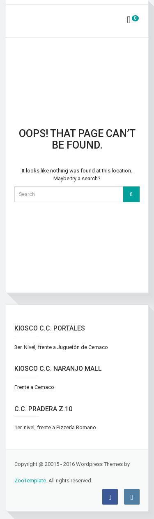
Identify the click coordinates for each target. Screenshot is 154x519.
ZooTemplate (30, 480)
